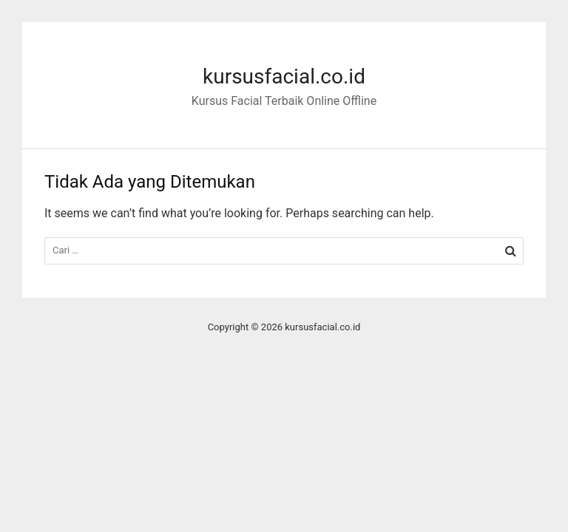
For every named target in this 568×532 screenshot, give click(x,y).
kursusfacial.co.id (284, 76)
